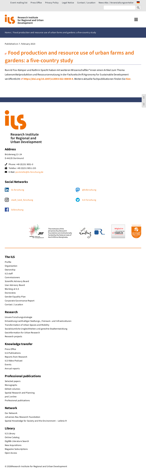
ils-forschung (17, 190)
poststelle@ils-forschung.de (29, 172)
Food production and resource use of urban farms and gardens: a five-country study (69, 56)
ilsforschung (17, 209)
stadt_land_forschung (22, 200)
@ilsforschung (89, 190)
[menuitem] (138, 3)
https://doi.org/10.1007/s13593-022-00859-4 (47, 79)
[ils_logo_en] (24, 16)
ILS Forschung (89, 200)
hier (128, 79)
